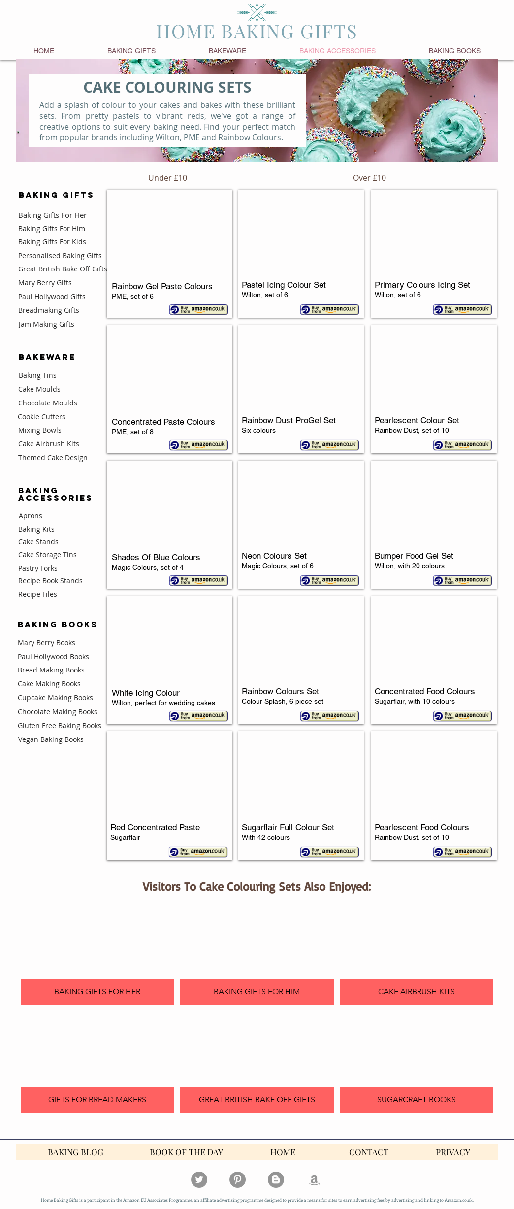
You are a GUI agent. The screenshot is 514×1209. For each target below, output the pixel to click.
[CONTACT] (369, 1152)
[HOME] (282, 1152)
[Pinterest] (237, 1180)
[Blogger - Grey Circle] (276, 1180)
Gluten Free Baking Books (59, 725)
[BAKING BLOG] (76, 1152)
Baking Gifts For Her (52, 215)
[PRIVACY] (453, 1152)
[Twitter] (199, 1180)
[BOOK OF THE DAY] (186, 1152)
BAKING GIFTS (57, 195)
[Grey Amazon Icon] (314, 1180)
